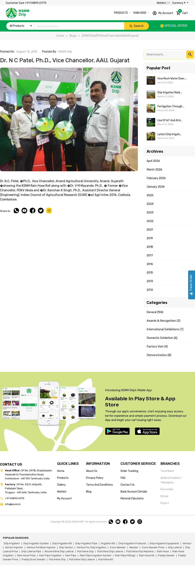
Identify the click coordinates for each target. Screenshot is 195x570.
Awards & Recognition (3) (163, 320)
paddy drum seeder (33, 559)
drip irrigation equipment (164, 543)
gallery (61, 484)
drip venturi (66, 547)
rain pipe (70, 555)
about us (91, 471)
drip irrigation (12, 543)
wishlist (61, 491)
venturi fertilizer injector (41, 547)
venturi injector (14, 547)
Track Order (191, 285)
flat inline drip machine (139, 551)
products (63, 478)
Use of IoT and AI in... (169, 120)
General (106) (155, 312)
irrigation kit (108, 543)
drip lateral (175, 547)
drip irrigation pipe (86, 543)
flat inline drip (85, 551)
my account (64, 498)
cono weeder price (153, 547)
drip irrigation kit (62, 543)
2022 (150, 221)
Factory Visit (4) (157, 346)
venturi (187, 543)
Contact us (128, 484)
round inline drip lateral (59, 551)
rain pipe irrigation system (95, 555)
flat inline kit (105, 559)
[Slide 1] (69, 166)
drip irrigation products (132, 543)
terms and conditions (99, 484)
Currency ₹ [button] (179, 3)
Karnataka (167, 489)
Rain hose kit (146, 555)
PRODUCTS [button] (121, 13)
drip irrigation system (36, 543)
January (156, 186)
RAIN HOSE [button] (140, 13)
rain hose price (26, 555)
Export (165, 503)
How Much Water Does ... (172, 78)
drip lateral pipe (31, 551)
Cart (182, 12)
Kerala (164, 496)
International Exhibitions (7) (165, 329)
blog (88, 491)
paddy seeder (166, 555)
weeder (133, 547)
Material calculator (132, 498)
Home (60, 35)
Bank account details (134, 491)
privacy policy (94, 478)
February (156, 178)
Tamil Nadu (167, 471)
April (153, 161)
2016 (150, 264)
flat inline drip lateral (110, 551)
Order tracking (129, 471)
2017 (150, 255)
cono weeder (118, 547)
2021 (150, 229)
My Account (162, 13)
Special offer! (173, 25)
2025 (150, 195)
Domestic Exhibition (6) (162, 338)
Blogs (70, 35)
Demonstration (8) (159, 355)
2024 (150, 204)
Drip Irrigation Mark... (169, 92)
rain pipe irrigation (50, 555)
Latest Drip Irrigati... (169, 134)
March (154, 169)
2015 (150, 272)
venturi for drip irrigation (91, 547)
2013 (150, 281)
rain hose (163, 551)
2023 (150, 212)
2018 (150, 247)
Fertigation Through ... (171, 106)
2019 (150, 238)
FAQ (123, 478)
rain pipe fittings (125, 555)
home (60, 471)
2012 (150, 289)
